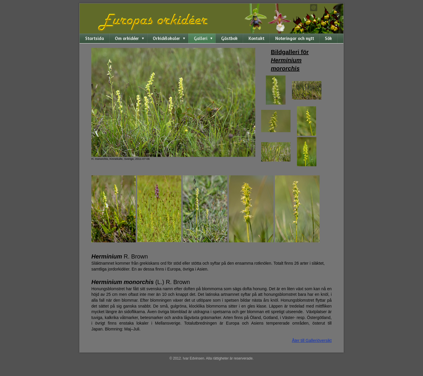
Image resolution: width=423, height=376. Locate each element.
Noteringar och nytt (294, 38)
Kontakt (256, 38)
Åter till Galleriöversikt (312, 340)
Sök (328, 38)
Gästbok (229, 38)
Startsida (94, 38)
